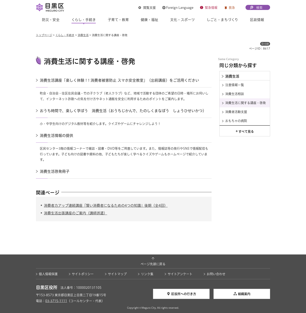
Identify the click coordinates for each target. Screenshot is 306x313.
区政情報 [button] (257, 19)
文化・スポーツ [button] (182, 19)
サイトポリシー (83, 274)
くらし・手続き (64, 35)
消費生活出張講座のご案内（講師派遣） (75, 213)
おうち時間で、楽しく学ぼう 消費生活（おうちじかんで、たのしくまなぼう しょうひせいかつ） (123, 111)
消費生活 (83, 35)
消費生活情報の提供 (56, 135)
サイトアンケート (180, 274)
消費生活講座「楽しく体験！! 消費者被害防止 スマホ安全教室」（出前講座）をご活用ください (119, 80)
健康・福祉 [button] (149, 19)
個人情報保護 (48, 274)
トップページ (44, 35)
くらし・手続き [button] (83, 19)
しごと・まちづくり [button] (222, 19)
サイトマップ (117, 274)
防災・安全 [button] (51, 19)
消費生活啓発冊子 (54, 171)
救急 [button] (232, 7)
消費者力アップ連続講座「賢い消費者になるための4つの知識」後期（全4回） (106, 205)
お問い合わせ (216, 274)
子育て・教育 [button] (118, 19)
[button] (147, 7)
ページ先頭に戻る (153, 264)
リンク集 (147, 274)
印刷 (266, 44)
